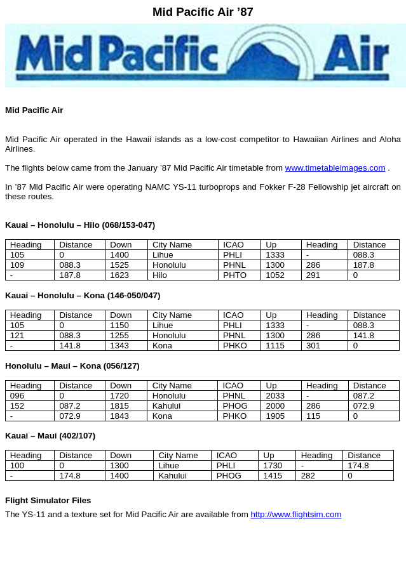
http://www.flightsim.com (295, 514)
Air (227, 11)
